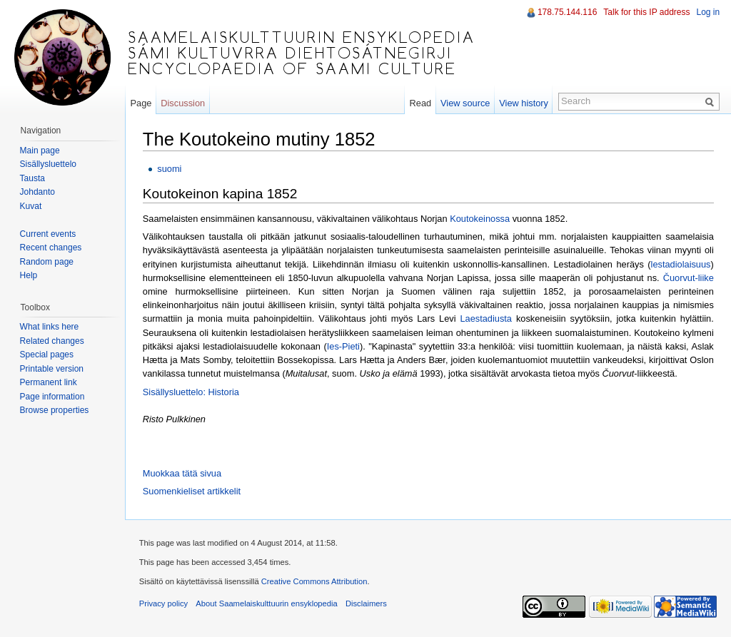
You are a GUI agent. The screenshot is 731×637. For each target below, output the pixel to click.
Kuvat (31, 206)
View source (465, 103)
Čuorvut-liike (689, 277)
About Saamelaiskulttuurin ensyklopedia (267, 604)
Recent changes (51, 248)
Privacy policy (164, 604)
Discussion (183, 103)
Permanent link (48, 382)
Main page (40, 151)
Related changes (52, 341)
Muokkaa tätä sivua (182, 473)
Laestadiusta (487, 319)
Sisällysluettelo (48, 164)
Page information (52, 397)
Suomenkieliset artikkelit (192, 491)
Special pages (47, 355)
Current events (48, 234)
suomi (170, 168)
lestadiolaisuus (682, 264)
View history (523, 103)
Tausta (32, 178)
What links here (49, 327)
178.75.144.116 (567, 12)
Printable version (52, 369)
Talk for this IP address (646, 12)
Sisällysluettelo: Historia (191, 392)
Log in (708, 12)
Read (420, 103)
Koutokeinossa (480, 218)
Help (29, 275)
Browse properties (54, 410)
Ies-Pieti (344, 346)
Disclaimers (367, 604)
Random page (47, 262)
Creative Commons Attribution (315, 582)
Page (141, 103)
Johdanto (37, 192)
